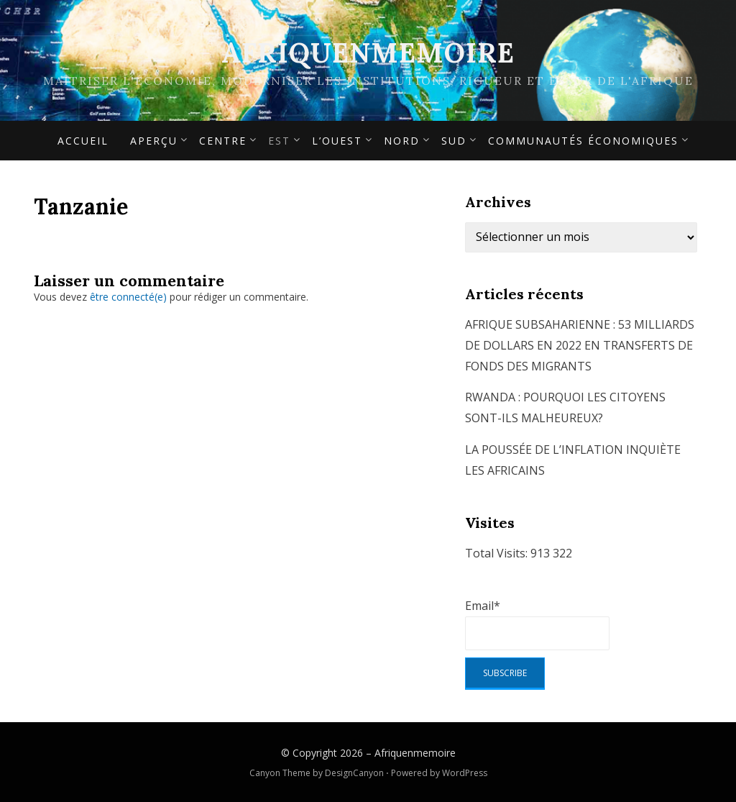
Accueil (83, 140)
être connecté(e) (128, 297)
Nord (402, 140)
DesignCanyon (354, 773)
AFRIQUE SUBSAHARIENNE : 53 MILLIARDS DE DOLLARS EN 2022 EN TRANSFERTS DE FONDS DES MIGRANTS (579, 345)
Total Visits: (497, 553)
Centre (223, 140)
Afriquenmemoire (368, 52)
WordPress (464, 773)
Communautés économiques (583, 140)
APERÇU (154, 140)
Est (279, 140)
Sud (453, 140)
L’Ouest (337, 140)
